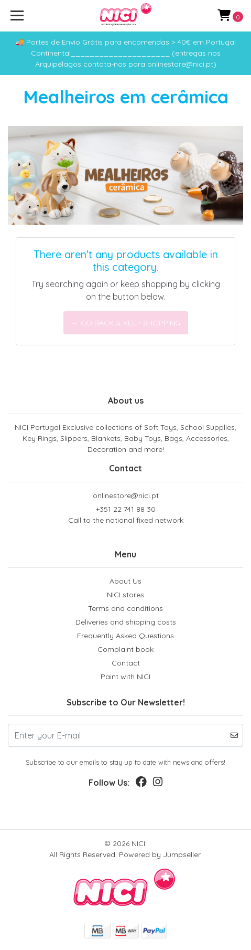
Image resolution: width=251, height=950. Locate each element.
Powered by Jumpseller (159, 854)
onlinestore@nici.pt (126, 495)
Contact (126, 663)
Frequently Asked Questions (125, 635)
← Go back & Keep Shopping (125, 323)
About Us (125, 581)
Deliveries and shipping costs (125, 622)
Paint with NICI (125, 676)
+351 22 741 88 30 (125, 515)
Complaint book (125, 649)
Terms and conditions (125, 608)
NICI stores (125, 594)
